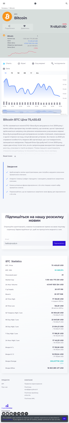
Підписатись (59, 243)
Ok (64, 418)
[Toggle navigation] (4, 3)
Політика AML (29, 398)
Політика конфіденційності (31, 388)
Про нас (5, 387)
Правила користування (33, 384)
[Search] (66, 3)
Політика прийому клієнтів (31, 394)
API (3, 384)
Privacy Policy (7, 419)
